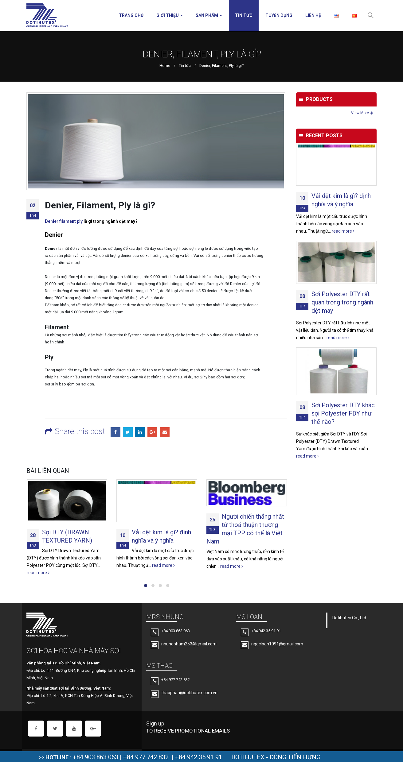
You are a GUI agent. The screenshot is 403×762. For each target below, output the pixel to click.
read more (38, 572)
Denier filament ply (64, 221)
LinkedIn (140, 432)
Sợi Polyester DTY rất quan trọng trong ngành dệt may (342, 302)
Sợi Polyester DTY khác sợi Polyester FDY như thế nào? (343, 413)
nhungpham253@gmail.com (189, 643)
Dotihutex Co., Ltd (349, 617)
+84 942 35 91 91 (198, 757)
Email (165, 432)
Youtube (74, 729)
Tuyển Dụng (278, 15)
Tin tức (243, 15)
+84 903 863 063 (95, 757)
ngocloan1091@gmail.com (277, 643)
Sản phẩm (207, 15)
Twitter (128, 432)
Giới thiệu (167, 15)
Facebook (115, 432)
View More (362, 113)
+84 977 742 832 (146, 757)
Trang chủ (131, 15)
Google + (152, 432)
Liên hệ (313, 15)
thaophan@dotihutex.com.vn (189, 692)
